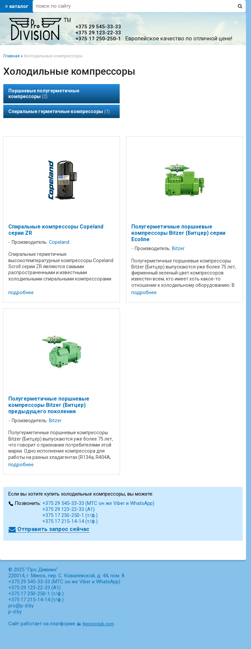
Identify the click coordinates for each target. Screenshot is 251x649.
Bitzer (178, 248)
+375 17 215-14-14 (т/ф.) (70, 521)
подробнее (21, 292)
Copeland (59, 242)
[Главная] (40, 39)
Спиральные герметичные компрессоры (59, 111)
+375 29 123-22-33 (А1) (68, 509)
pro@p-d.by (21, 606)
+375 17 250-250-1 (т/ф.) (70, 515)
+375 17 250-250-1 (98, 39)
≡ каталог (16, 6)
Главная (11, 55)
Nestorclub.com (98, 623)
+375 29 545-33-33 (98, 27)
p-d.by (15, 612)
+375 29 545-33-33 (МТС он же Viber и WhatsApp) (98, 503)
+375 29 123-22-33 (98, 33)
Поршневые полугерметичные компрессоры (43, 93)
